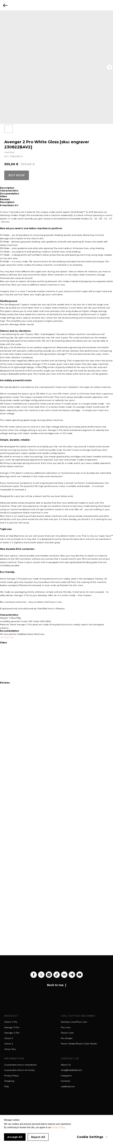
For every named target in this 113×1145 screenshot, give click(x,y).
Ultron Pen (10, 1049)
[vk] (64, 974)
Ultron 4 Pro (10, 1022)
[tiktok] (56, 974)
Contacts (65, 1081)
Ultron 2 (8, 1043)
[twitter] (41, 974)
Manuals (8, 637)
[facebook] (33, 974)
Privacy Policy (11, 1075)
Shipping (9, 1081)
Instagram (66, 1075)
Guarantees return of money (19, 1070)
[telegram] (72, 974)
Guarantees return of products (20, 1064)
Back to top (56, 985)
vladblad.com (68, 1086)
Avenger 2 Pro (11, 1032)
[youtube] (79, 974)
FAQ (6, 1086)
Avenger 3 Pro (11, 1027)
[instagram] (49, 974)
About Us (66, 1064)
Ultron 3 (8, 1038)
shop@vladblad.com (71, 1070)
